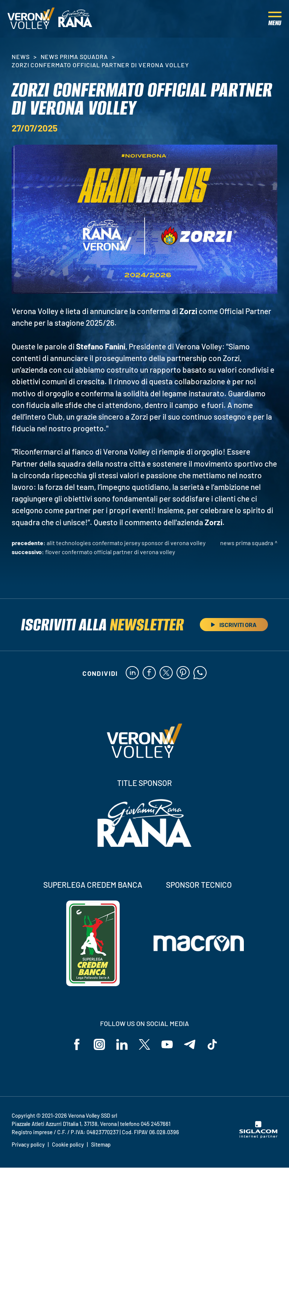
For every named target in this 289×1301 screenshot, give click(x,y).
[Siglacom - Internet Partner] (258, 1136)
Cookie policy (68, 1144)
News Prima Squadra (74, 56)
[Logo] (31, 19)
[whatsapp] (200, 673)
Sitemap (101, 1144)
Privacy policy (28, 1144)
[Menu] (274, 19)
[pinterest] (183, 673)
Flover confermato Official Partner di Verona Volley (110, 551)
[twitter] (166, 673)
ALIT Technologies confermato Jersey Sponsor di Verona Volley (126, 542)
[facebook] (149, 673)
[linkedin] (132, 673)
